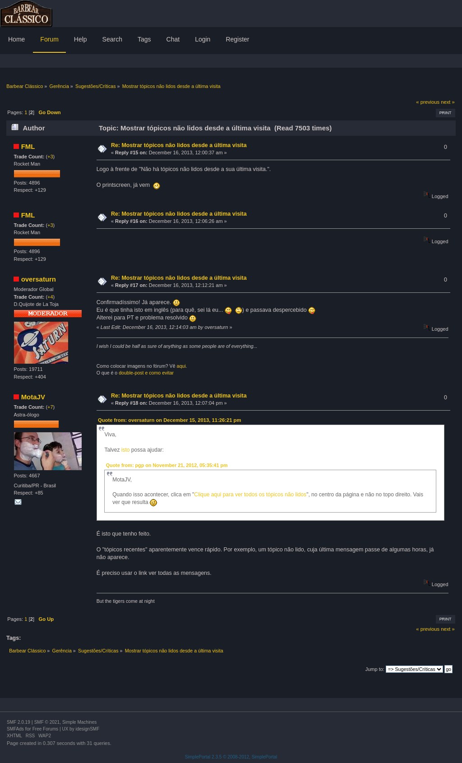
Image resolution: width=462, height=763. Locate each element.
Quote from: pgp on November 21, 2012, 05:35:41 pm (167, 465)
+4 (50, 297)
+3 (50, 156)
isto (126, 450)
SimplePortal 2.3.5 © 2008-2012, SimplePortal (231, 756)
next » (448, 102)
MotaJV (33, 397)
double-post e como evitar (146, 372)
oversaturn (38, 279)
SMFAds (15, 728)
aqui (181, 366)
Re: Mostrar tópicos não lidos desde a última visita (179, 145)
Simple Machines (79, 722)
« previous (427, 102)
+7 (50, 407)
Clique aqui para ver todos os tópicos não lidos (250, 494)
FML (28, 146)
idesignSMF (87, 728)
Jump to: (374, 669)
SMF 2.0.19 (18, 722)
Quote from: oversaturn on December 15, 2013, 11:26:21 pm (169, 420)
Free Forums (45, 728)
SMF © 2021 (47, 722)
